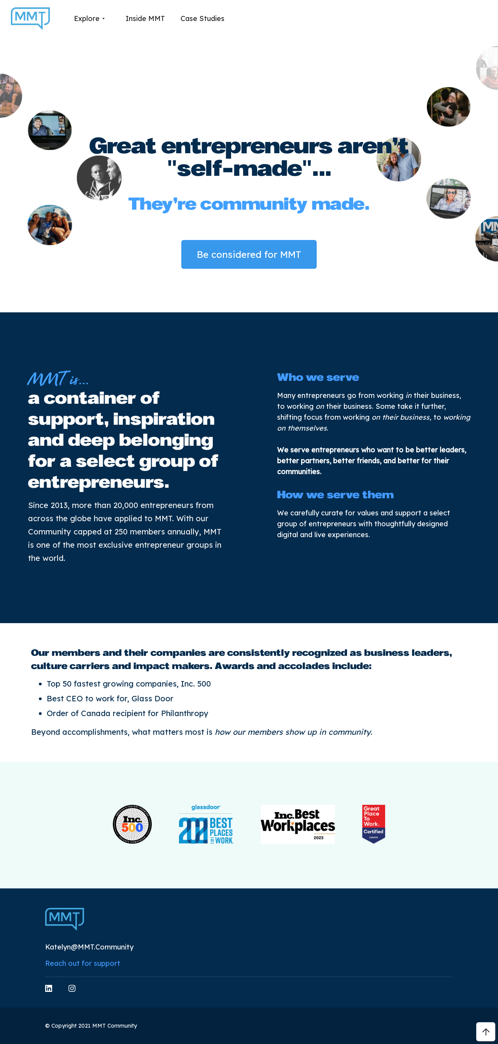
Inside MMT (145, 18)
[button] (89, 18)
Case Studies (202, 18)
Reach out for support (82, 963)
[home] (30, 18)
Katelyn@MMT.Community (89, 946)
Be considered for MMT (249, 254)
